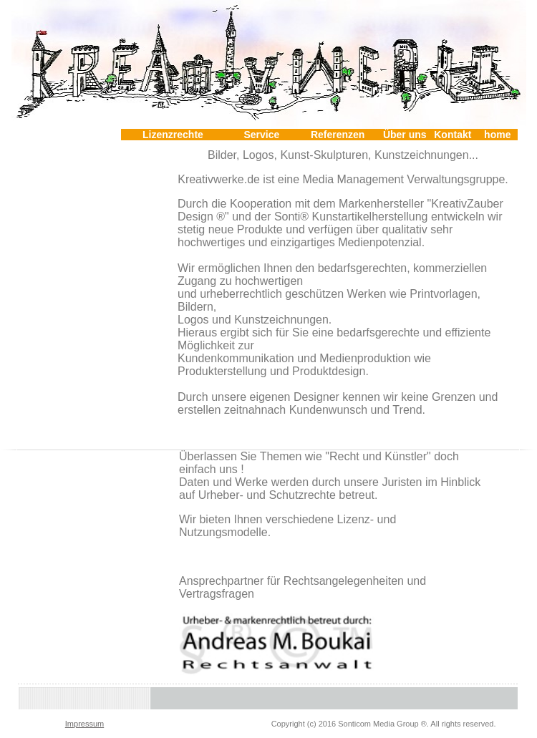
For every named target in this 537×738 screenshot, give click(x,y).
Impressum (84, 723)
